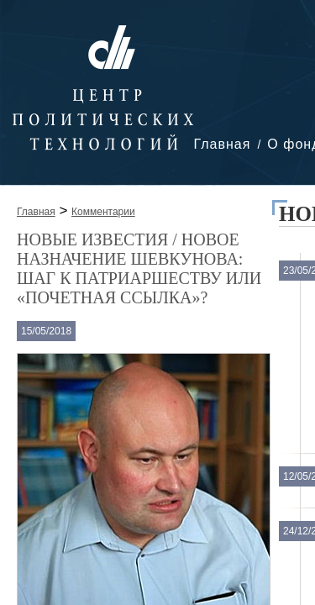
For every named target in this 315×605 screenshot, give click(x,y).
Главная (221, 144)
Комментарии (103, 212)
